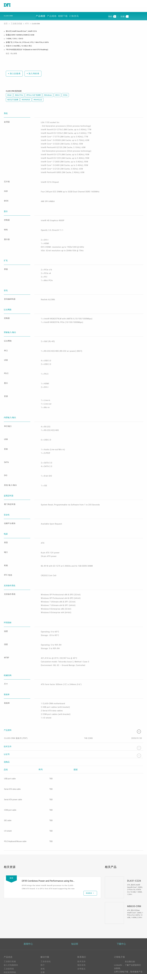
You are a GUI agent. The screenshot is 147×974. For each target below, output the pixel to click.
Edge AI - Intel (47, 952)
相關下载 (62, 14)
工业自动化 (46, 927)
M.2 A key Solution (50, 967)
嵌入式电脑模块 (11, 930)
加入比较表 (13, 71)
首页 (5, 21)
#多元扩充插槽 (12, 97)
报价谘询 (81, 930)
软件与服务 (9, 948)
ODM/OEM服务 (48, 963)
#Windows (48, 93)
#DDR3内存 (26, 97)
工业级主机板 (14, 21)
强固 (43, 945)
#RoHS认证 (37, 97)
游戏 (43, 934)
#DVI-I (57, 93)
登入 (79, 962)
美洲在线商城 (83, 946)
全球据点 (81, 934)
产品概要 (41, 14)
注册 (79, 965)
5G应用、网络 (47, 948)
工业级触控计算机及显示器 (16, 941)
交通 (43, 938)
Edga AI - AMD (47, 956)
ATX (23, 21)
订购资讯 (73, 14)
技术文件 (73, 713)
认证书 (73, 720)
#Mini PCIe (19, 93)
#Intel (9, 93)
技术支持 (81, 927)
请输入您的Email (122, 948)
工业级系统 (9, 934)
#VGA (65, 93)
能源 (43, 941)
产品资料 (73, 695)
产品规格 (52, 14)
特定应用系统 (10, 938)
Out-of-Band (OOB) (50, 959)
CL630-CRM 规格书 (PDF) (15, 703)
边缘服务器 (9, 945)
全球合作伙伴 (83, 950)
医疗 (43, 930)
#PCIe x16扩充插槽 (33, 93)
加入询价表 (31, 71)
